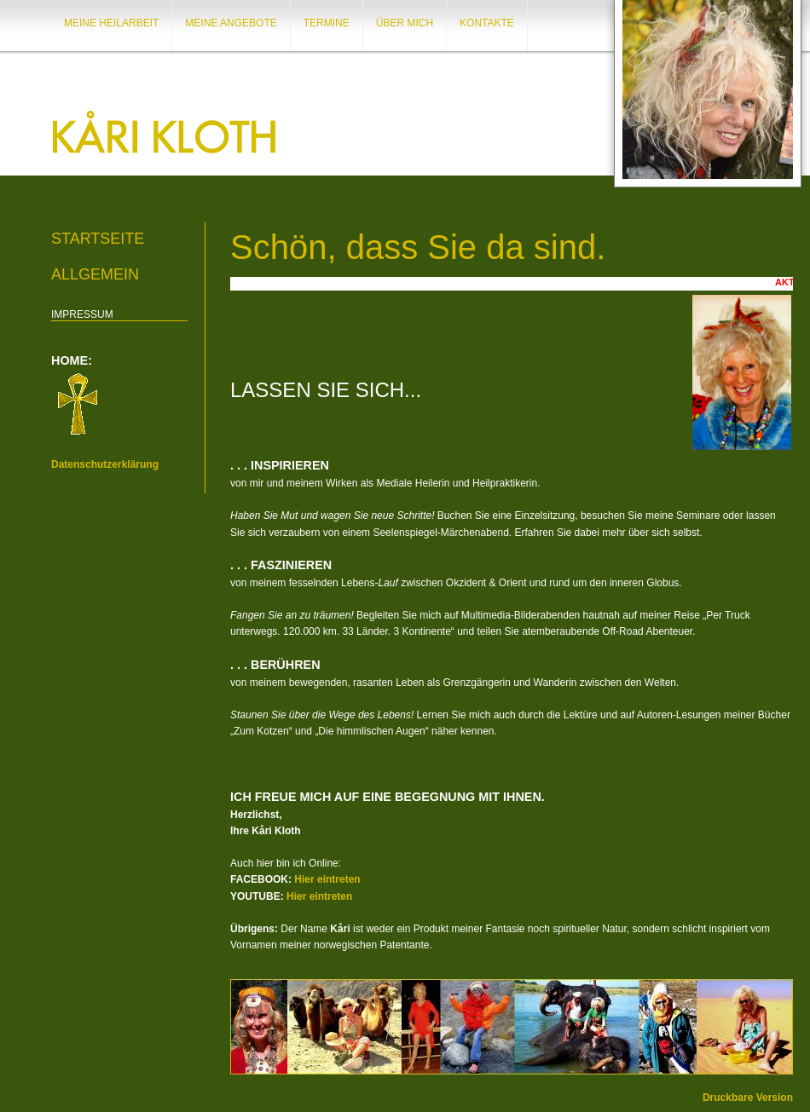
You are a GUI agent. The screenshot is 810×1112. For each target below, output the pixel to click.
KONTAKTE (487, 23)
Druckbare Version (748, 1097)
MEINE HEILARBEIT (111, 23)
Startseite (97, 238)
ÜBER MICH (404, 23)
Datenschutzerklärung (105, 464)
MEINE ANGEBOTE (230, 23)
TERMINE (327, 23)
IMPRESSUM (82, 314)
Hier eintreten (327, 879)
